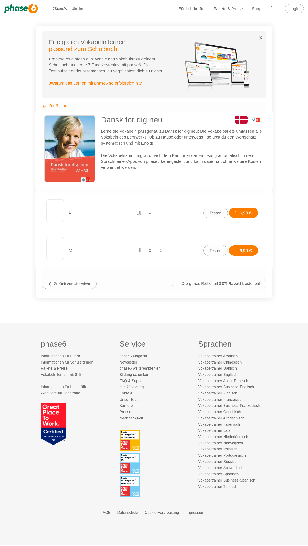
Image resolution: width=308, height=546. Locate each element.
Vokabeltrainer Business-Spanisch (226, 481)
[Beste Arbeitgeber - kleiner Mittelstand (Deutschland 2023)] (155, 487)
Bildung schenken (134, 376)
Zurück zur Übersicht (71, 284)
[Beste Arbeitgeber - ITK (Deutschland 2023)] (155, 464)
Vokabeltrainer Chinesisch (220, 363)
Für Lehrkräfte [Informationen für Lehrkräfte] (192, 8)
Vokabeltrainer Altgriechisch (221, 419)
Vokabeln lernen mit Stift (61, 376)
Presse (125, 413)
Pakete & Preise (228, 8)
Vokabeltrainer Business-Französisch (229, 407)
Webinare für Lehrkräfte (60, 394)
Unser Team (130, 400)
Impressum (195, 513)
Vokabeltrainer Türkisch (217, 487)
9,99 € (242, 212)
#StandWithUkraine (68, 8)
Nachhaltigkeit (131, 419)
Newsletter (128, 363)
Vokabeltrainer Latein (215, 431)
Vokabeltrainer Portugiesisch (222, 456)
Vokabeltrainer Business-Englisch (226, 388)
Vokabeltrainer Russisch (218, 463)
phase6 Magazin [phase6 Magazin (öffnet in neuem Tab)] (133, 357)
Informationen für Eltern (60, 357)
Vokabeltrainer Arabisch (218, 357)
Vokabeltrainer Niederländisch (223, 438)
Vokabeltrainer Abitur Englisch (223, 382)
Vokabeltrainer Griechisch (219, 413)
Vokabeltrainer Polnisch (217, 450)
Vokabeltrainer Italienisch (219, 425)
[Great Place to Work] (53, 424)
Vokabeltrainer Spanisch (218, 475)
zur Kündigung (132, 388)
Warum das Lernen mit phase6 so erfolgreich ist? (96, 84)
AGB (107, 513)
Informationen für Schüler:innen (67, 363)
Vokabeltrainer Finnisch (217, 394)
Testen (214, 212)
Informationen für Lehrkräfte (64, 388)
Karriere (126, 407)
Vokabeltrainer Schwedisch (220, 469)
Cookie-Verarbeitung (162, 513)
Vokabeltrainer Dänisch (217, 369)
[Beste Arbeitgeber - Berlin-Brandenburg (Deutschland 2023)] (155, 441)
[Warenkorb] (272, 8)
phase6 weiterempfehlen (140, 369)
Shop (256, 8)
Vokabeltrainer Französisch (220, 400)
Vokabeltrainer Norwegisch (220, 444)
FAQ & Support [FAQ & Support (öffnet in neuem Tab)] (132, 382)
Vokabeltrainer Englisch (217, 376)
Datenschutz (127, 513)
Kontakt (126, 394)
